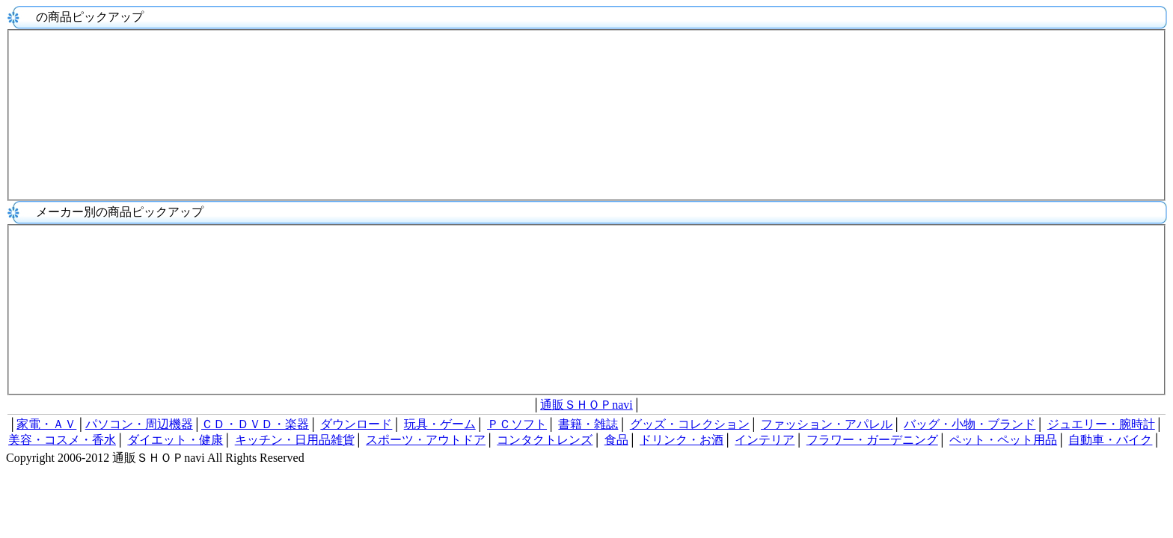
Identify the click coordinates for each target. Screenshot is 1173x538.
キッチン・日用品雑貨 (295, 439)
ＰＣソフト (517, 424)
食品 (616, 439)
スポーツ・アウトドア (426, 439)
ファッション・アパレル (826, 424)
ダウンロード (356, 424)
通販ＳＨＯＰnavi (586, 404)
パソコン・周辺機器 (139, 424)
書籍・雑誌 (588, 424)
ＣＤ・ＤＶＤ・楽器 (255, 424)
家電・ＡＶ (46, 424)
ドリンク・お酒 (681, 439)
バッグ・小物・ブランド (969, 424)
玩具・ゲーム (440, 424)
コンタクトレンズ (544, 439)
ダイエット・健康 (175, 439)
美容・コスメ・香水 (62, 439)
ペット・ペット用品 (1003, 439)
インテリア (764, 439)
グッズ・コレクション (690, 424)
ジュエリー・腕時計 (1101, 424)
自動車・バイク (1110, 439)
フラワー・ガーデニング (872, 439)
